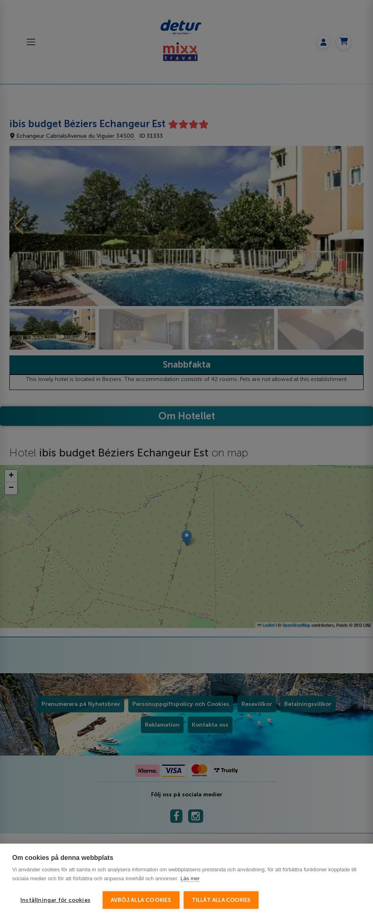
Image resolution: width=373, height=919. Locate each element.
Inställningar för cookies (55, 900)
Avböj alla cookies (141, 900)
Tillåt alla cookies (221, 900)
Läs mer (190, 878)
